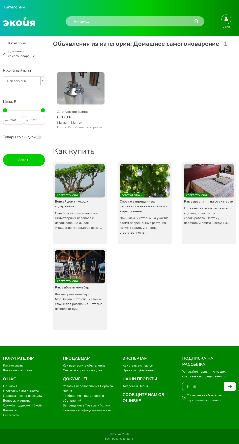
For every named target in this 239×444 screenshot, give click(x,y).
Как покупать (13, 365)
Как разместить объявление (84, 365)
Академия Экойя (135, 386)
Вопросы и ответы (17, 400)
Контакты (10, 410)
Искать (24, 160)
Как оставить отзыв (18, 370)
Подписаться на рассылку (22, 396)
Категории (14, 7)
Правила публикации (139, 370)
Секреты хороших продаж (83, 370)
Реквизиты (11, 415)
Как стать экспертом (138, 365)
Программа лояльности (21, 391)
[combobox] (24, 80)
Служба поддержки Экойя (23, 405)
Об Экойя (10, 386)
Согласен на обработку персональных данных (204, 397)
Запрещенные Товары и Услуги (86, 405)
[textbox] (23, 80)
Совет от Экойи (67, 195)
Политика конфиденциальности (87, 410)
